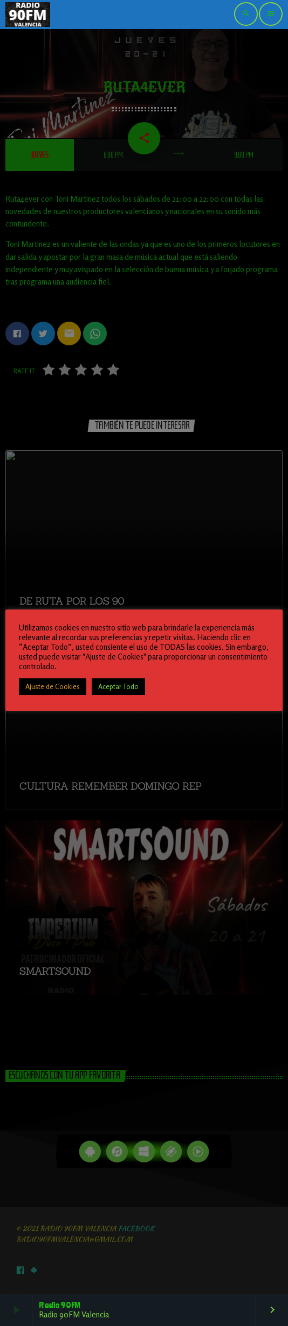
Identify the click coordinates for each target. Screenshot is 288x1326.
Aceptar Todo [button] (118, 686)
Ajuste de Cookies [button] (52, 686)
